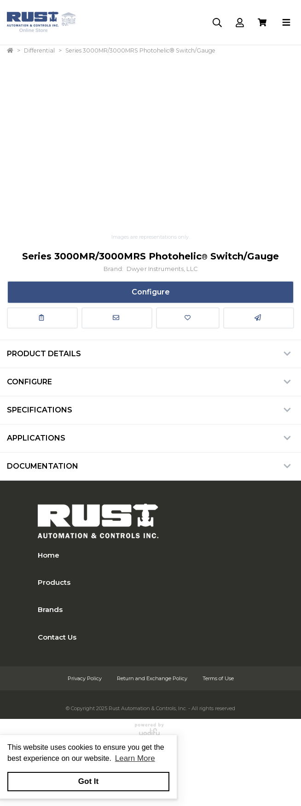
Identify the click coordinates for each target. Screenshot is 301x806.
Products (54, 582)
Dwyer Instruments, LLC (162, 268)
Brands (50, 609)
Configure (151, 292)
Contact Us (57, 637)
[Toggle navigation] (286, 22)
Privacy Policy (85, 678)
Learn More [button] (135, 758)
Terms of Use (218, 678)
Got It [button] (88, 781)
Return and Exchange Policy (153, 678)
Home (48, 555)
